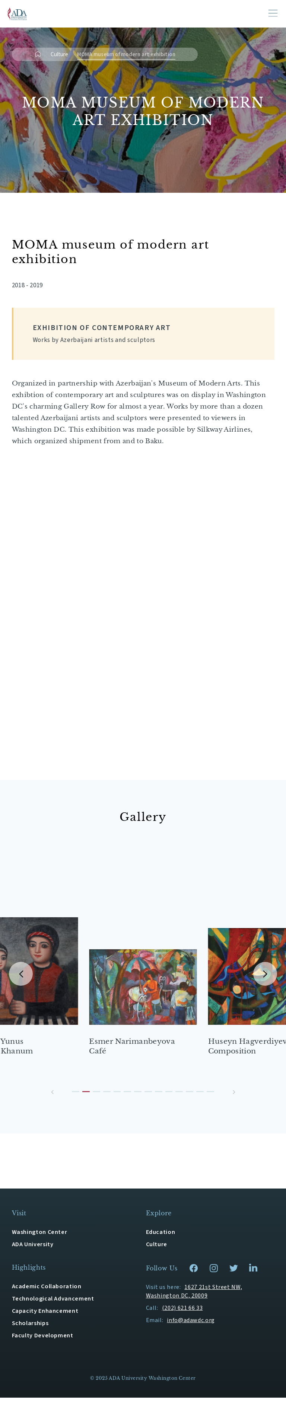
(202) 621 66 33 (182, 1311)
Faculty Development (42, 1339)
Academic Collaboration (47, 1290)
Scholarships (30, 1326)
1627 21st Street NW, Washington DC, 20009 (194, 1294)
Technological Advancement (53, 1302)
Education (160, 1235)
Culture (59, 54)
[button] (52, 1095)
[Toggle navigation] (273, 13)
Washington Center (39, 1235)
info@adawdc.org (191, 1324)
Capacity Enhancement (45, 1314)
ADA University (33, 1248)
